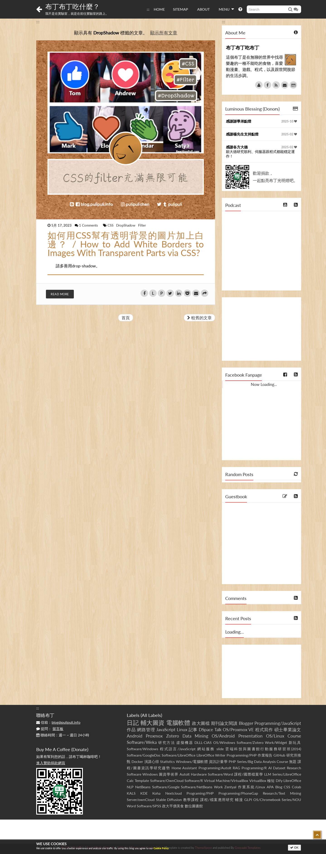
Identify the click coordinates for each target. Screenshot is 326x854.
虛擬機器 (184, 742)
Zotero (172, 735)
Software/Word (220, 774)
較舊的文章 (199, 317)
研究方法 (166, 742)
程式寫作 (264, 729)
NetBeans (143, 787)
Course (294, 735)
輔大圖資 (153, 722)
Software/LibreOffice (178, 755)
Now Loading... (264, 384)
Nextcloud (173, 793)
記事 (193, 729)
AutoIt (185, 774)
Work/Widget (276, 742)
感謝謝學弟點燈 (238, 121)
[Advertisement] (261, 329)
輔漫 (239, 799)
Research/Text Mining (282, 793)
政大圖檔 (201, 723)
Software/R (194, 780)
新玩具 (295, 742)
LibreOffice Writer (211, 755)
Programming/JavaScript (277, 723)
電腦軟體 (178, 722)
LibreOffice (292, 780)
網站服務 (206, 749)
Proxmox (154, 735)
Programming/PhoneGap (238, 793)
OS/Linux (275, 735)
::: (148, 9)
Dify (279, 780)
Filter (142, 225)
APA (270, 787)
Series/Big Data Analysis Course (262, 761)
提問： (49, 728)
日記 (133, 722)
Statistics (167, 761)
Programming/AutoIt (215, 768)
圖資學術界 (168, 774)
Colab (296, 787)
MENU (226, 9)
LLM (267, 774)
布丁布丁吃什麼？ (72, 6)
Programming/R (254, 768)
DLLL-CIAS (203, 742)
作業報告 (265, 755)
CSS (111, 225)
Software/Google (166, 787)
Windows (150, 774)
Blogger (246, 723)
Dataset (279, 768)
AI (270, 768)
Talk (218, 729)
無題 (293, 761)
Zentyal (230, 787)
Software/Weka (142, 742)
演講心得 (151, 761)
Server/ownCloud (141, 799)
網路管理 (146, 729)
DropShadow (126, 225)
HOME (159, 9)
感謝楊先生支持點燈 (242, 134)
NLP (130, 787)
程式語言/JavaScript (177, 749)
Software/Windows (142, 749)
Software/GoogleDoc (144, 755)
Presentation (250, 735)
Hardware (199, 774)
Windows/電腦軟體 (192, 761)
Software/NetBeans (196, 787)
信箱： (58, 722)
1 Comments (89, 225)
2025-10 (289, 121)
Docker (137, 761)
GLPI (248, 799)
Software (134, 774)
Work (218, 787)
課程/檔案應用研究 (217, 799)
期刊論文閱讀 (224, 723)
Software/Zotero (250, 742)
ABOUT (203, 9)
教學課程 (191, 799)
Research (294, 768)
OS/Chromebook (266, 799)
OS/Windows (224, 742)
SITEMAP (180, 9)
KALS (131, 793)
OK (294, 847)
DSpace (206, 729)
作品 (131, 729)
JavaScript (165, 729)
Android (134, 735)
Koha (156, 793)
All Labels (151, 715)
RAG (236, 768)
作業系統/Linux (251, 787)
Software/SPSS (149, 806)
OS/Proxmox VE (238, 729)
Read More (60, 294)
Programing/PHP (200, 793)
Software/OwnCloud (167, 780)
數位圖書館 (194, 806)
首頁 (126, 317)
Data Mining (195, 735)
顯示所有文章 (163, 32)
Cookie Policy (161, 848)
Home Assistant (184, 768)
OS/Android (223, 735)
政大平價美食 (173, 806)
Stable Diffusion (169, 799)
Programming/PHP (242, 755)
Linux (182, 729)
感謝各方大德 (237, 147)
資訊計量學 (218, 761)
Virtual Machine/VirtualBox (226, 780)
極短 (271, 780)
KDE (144, 793)
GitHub (279, 755)
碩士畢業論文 (287, 729)
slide (220, 749)
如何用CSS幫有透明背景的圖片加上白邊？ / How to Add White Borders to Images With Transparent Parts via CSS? (126, 244)
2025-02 (289, 134)
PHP (232, 761)
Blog (278, 787)
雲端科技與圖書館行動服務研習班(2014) (263, 749)
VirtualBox (257, 780)
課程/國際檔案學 (248, 774)
